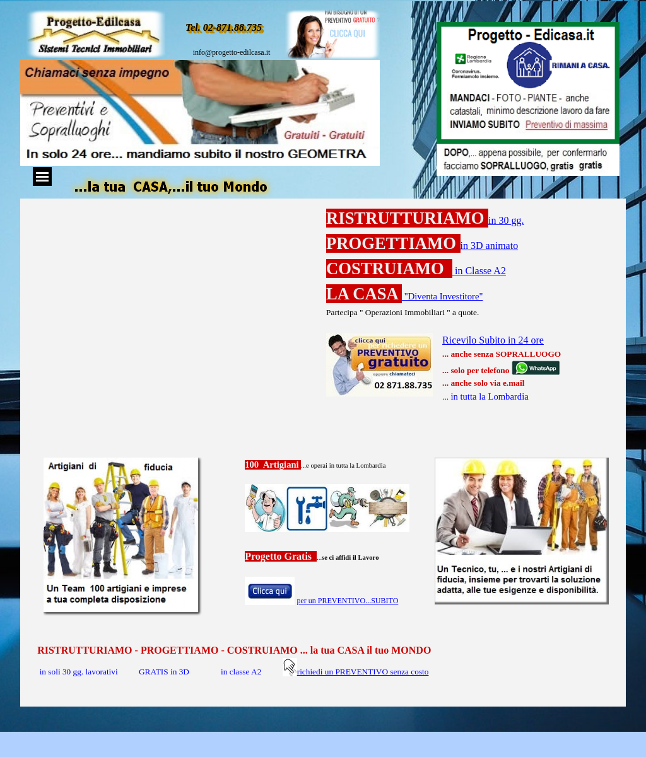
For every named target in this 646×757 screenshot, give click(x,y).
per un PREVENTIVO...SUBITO (348, 600)
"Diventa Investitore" (442, 296)
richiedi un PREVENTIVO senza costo (363, 671)
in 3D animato (490, 245)
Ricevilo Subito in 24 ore (493, 340)
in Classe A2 (479, 270)
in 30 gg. (506, 220)
